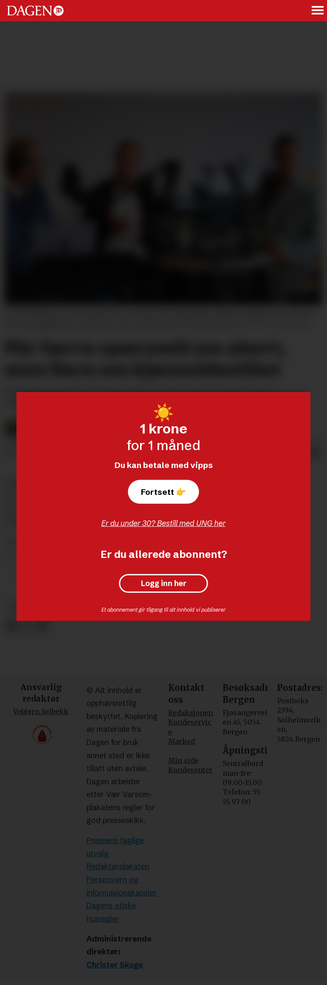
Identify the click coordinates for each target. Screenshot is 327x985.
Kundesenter (190, 769)
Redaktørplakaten (117, 866)
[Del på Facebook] (12, 626)
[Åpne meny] (318, 10)
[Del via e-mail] (315, 452)
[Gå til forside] (35, 10)
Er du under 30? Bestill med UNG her (163, 523)
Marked (181, 741)
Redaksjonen (190, 712)
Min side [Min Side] (183, 760)
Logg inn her (163, 583)
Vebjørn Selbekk (41, 711)
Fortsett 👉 (163, 492)
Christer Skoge (114, 965)
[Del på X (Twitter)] (27, 626)
